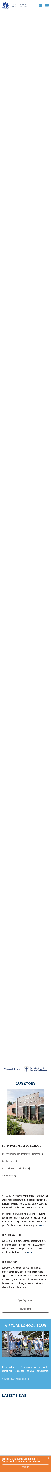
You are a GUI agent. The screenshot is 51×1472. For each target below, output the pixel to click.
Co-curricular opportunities (14, 1006)
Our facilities (8, 999)
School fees (7, 1013)
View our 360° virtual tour (14, 1216)
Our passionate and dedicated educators (21, 992)
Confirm (25, 1467)
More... (42, 1063)
